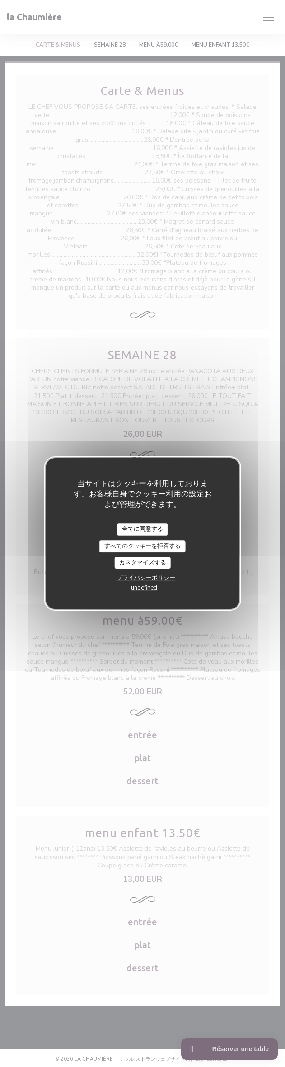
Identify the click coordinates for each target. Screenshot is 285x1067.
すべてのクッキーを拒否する (142, 546)
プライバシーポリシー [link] (146, 578)
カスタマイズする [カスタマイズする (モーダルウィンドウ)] (142, 562)
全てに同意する (142, 529)
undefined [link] (144, 588)
